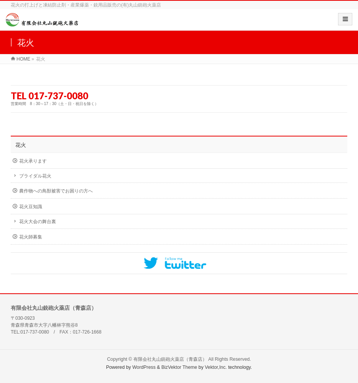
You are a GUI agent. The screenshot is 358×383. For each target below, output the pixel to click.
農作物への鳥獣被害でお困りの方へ (56, 191)
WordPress (144, 367)
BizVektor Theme (179, 367)
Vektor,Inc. (216, 367)
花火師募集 (30, 237)
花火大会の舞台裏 (37, 221)
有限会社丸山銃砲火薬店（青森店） (170, 359)
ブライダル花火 (35, 176)
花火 (20, 145)
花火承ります (33, 161)
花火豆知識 (30, 206)
